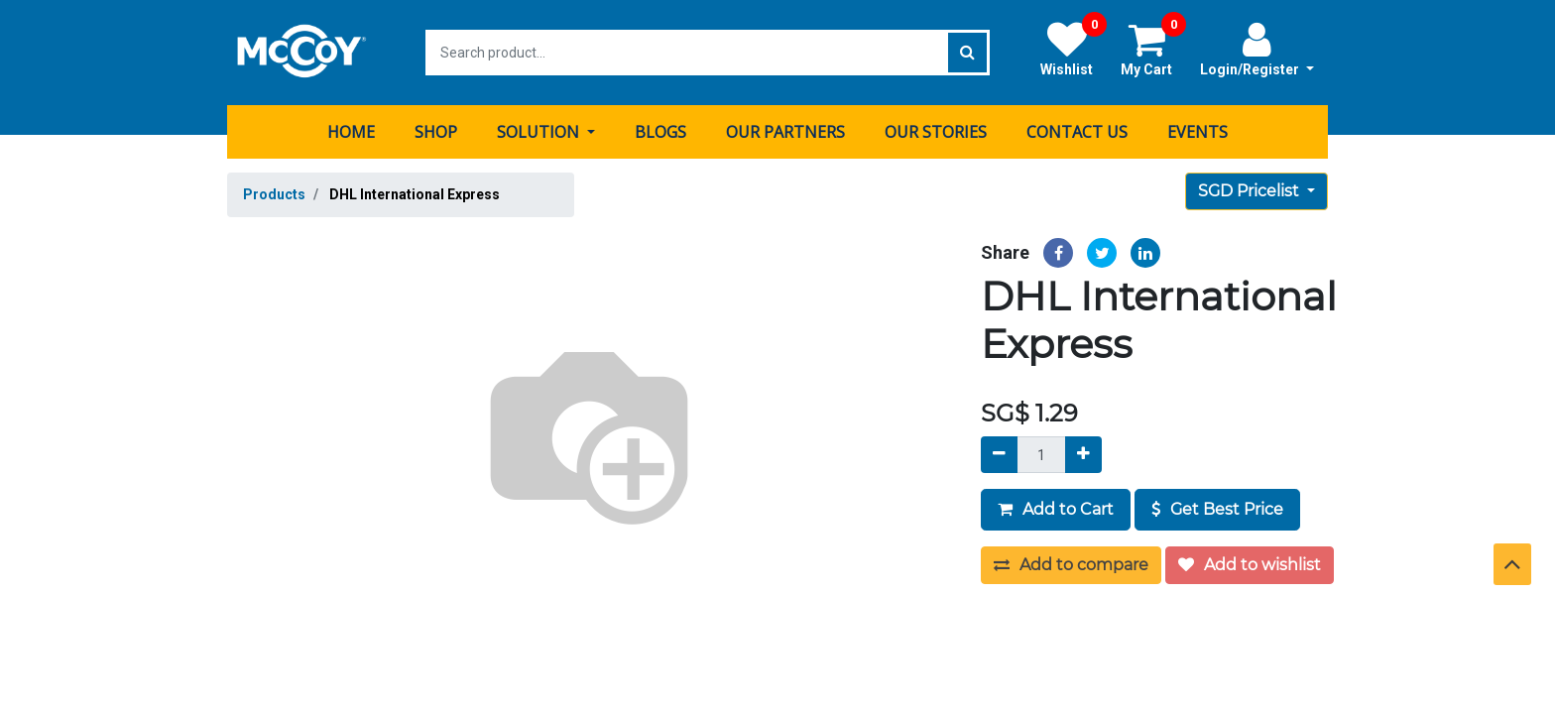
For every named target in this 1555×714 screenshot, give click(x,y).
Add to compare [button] (1071, 564)
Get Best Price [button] (1217, 509)
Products (274, 194)
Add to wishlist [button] (1249, 564)
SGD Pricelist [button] (1250, 190)
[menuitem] (351, 132)
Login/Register (1257, 48)
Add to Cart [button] (1056, 509)
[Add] (1083, 454)
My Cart (1153, 48)
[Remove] (999, 454)
